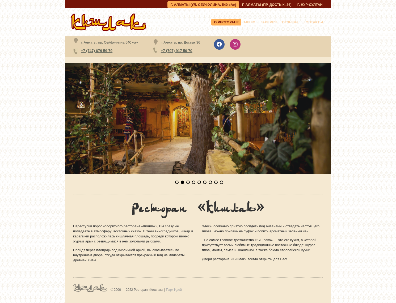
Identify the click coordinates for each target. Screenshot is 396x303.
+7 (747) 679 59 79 (96, 51)
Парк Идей (174, 290)
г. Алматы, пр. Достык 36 (180, 42)
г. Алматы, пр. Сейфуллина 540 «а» (109, 42)
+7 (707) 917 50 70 (176, 51)
